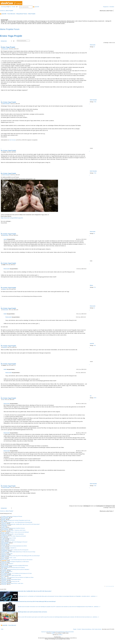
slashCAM (36, 6)
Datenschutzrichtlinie (69, 631)
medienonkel (4, 525)
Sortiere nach (97, 505)
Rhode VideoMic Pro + (5, 543)
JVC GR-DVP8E (4, 526)
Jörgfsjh (3, 527)
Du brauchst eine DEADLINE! (6, 553)
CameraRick (4, 574)
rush (2, 537)
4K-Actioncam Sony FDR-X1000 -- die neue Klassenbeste (12, 534)
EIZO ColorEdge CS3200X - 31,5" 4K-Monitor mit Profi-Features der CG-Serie (16, 573)
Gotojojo (3, 544)
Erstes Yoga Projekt (11, 36)
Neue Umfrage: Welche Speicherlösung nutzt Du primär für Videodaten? (15, 569)
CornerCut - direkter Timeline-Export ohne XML (10, 581)
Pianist (3, 564)
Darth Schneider (93, 99)
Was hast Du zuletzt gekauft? (6, 571)
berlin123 (92, 343)
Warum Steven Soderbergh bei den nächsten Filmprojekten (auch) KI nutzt (15, 520)
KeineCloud (4, 584)
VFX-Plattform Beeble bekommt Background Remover (11, 516)
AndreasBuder (4, 550)
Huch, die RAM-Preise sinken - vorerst (8, 557)
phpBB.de (60, 634)
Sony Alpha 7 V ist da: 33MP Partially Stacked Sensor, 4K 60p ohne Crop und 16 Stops (18, 551)
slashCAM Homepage (50, 631)
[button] (114, 586)
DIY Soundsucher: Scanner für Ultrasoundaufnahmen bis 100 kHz (14, 545)
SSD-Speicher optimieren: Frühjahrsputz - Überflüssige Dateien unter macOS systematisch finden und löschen (23, 611)
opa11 (3, 541)
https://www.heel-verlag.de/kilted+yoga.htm (12, 218)
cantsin (3, 572)
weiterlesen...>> (94, 596)
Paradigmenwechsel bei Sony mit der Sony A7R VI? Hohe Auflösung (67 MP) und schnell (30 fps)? (20, 555)
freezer (3, 533)
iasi (90, 395)
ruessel (3, 539)
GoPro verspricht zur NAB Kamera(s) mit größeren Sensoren (13, 528)
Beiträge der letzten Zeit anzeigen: (79, 505)
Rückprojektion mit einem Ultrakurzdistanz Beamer (11, 579)
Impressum (43, 631)
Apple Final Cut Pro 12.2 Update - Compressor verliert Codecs (13, 530)
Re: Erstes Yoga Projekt (8, 102)
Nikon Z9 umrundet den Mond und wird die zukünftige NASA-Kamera (14, 565)
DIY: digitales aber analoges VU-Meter (8, 538)
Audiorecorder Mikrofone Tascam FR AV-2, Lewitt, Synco (12, 583)
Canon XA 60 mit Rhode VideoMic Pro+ (8, 547)
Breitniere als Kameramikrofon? (7, 563)
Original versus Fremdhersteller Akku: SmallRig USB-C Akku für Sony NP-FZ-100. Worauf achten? (20, 524)
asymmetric (4, 580)
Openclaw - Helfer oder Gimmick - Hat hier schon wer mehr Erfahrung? (15, 532)
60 (94, 46)
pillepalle (3, 519)
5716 (95, 287)
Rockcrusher (92, 44)
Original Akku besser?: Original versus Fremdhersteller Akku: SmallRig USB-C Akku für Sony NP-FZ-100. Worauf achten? (25, 591)
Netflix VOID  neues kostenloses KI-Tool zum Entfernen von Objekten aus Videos (17, 577)
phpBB (53, 633)
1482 (95, 345)
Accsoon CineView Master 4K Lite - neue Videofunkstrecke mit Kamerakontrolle (16, 522)
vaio (2, 568)
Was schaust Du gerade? (6, 518)
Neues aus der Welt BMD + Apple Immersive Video (11, 575)
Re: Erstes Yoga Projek (8, 486)
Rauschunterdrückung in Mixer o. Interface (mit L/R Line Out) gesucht (14, 549)
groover (3, 552)
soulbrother (4, 570)
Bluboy (91, 285)
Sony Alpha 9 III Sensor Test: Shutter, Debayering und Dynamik (13, 536)
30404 (95, 397)
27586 (95, 101)
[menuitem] (9, 7)
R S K (3, 576)
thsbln (5, 313)
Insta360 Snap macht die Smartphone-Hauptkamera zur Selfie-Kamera (15, 561)
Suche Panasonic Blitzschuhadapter (8, 540)
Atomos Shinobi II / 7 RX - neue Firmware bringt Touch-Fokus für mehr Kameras (16, 559)
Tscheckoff (4, 523)
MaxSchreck (4, 578)
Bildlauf (3, 556)
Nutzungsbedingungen (60, 631)
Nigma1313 (4, 554)
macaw (5, 239)
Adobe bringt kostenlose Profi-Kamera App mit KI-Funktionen (13, 567)
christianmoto (4, 535)
